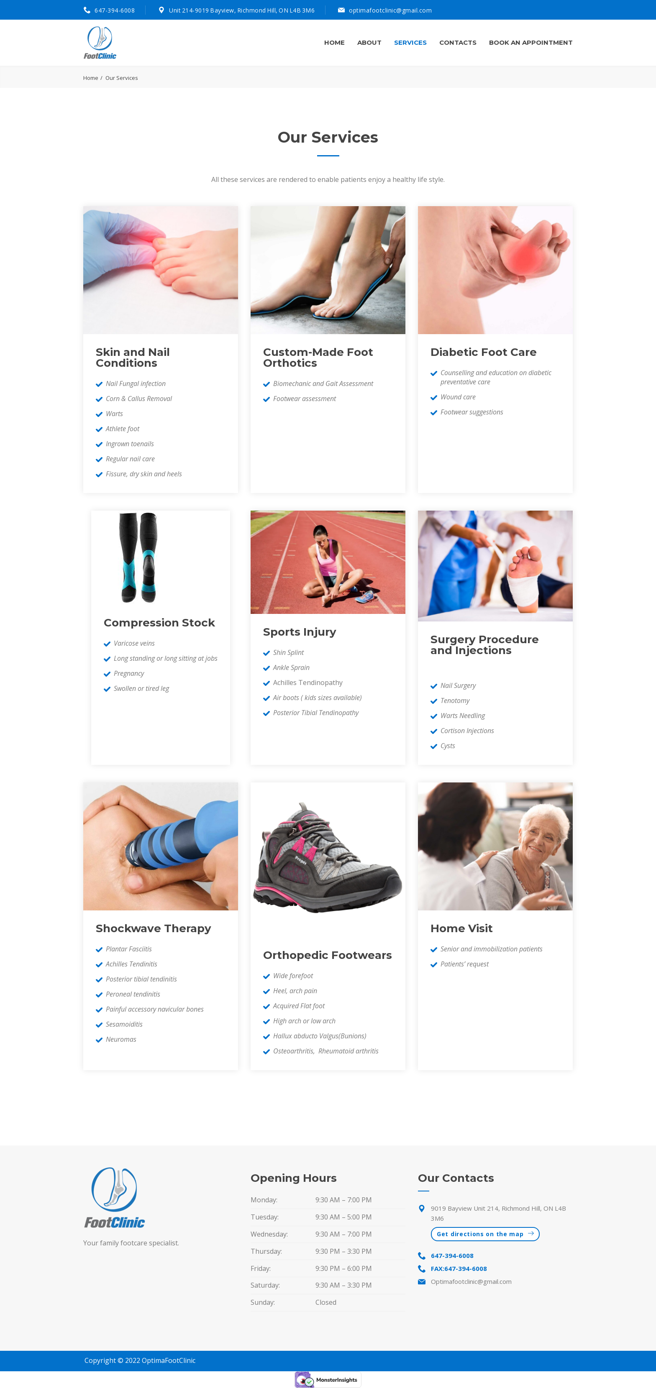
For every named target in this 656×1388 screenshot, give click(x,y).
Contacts (458, 42)
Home (334, 42)
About (369, 42)
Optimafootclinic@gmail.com (471, 1281)
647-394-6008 (115, 10)
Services (410, 42)
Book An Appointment (531, 42)
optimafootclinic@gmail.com (390, 10)
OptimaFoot (160, 1360)
